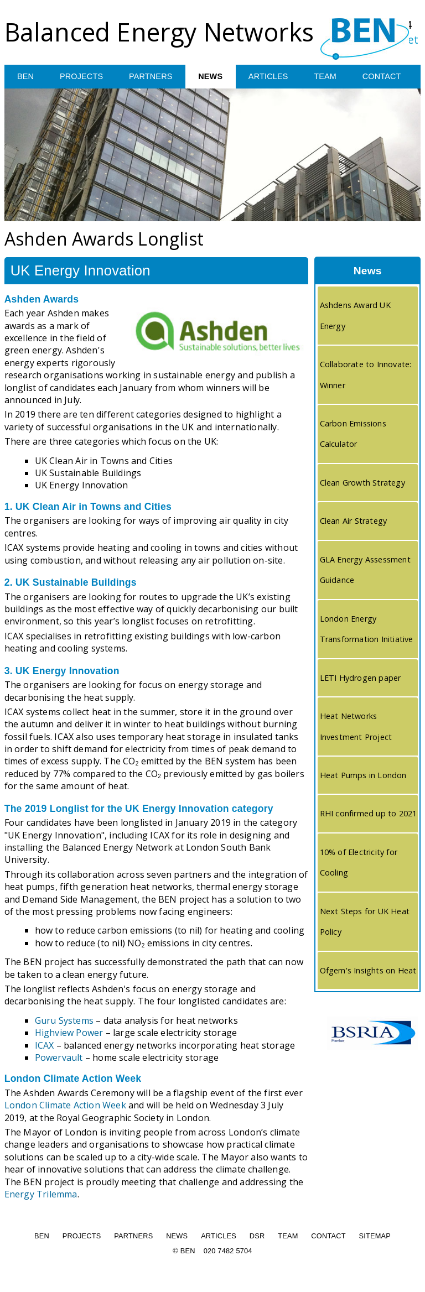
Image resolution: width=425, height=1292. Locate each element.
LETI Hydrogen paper (360, 678)
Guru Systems (64, 1021)
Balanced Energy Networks (159, 32)
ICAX (44, 1045)
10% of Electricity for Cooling (358, 862)
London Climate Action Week (65, 1106)
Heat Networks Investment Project (356, 726)
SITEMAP (375, 1236)
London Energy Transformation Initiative (366, 629)
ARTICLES (271, 76)
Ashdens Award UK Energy (355, 315)
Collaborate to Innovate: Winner (366, 375)
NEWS (212, 76)
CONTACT (386, 76)
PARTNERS (152, 76)
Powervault (59, 1058)
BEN (25, 76)
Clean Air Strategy (353, 521)
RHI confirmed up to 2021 (368, 814)
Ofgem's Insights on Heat (368, 971)
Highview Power (69, 1033)
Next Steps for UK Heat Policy (365, 922)
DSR (257, 1236)
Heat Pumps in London (363, 775)
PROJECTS (82, 76)
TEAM (329, 76)
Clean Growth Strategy (362, 483)
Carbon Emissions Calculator (353, 434)
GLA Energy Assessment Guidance (365, 570)
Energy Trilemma (40, 1195)
